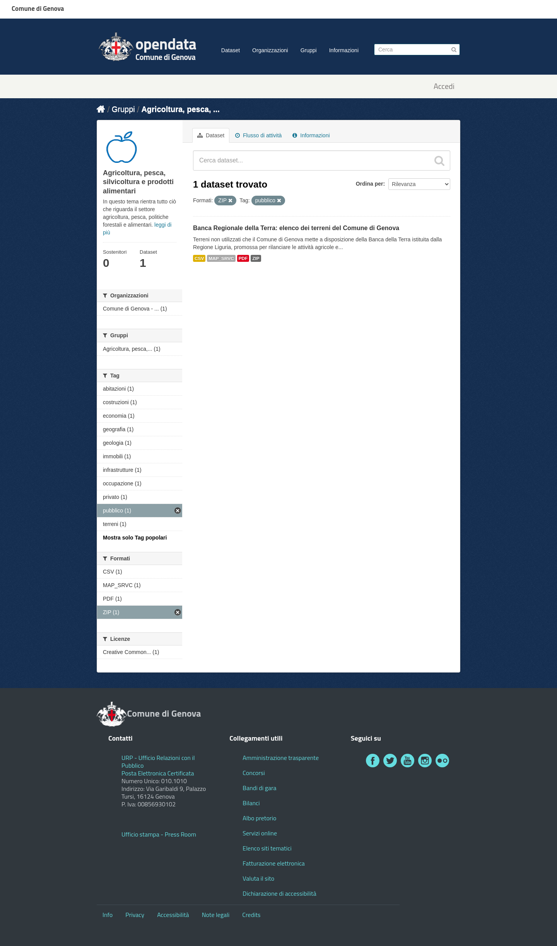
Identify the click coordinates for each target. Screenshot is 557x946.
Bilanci (251, 803)
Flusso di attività (258, 135)
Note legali (216, 914)
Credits (251, 914)
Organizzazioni (270, 50)
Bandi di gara (259, 787)
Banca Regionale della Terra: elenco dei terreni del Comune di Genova (296, 228)
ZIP (255, 258)
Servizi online (260, 833)
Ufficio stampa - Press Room (158, 834)
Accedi (444, 86)
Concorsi (254, 772)
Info (108, 914)
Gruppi (309, 50)
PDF (243, 258)
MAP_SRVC (221, 258)
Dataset (230, 50)
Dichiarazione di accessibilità (279, 893)
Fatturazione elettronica (274, 863)
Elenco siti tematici (267, 848)
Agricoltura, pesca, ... (180, 109)
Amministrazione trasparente (281, 757)
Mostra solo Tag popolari (135, 537)
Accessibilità (173, 914)
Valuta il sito (258, 878)
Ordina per (369, 184)
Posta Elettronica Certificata (157, 773)
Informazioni (344, 50)
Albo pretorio (259, 818)
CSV (199, 258)
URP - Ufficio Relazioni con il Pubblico (158, 761)
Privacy (134, 914)
